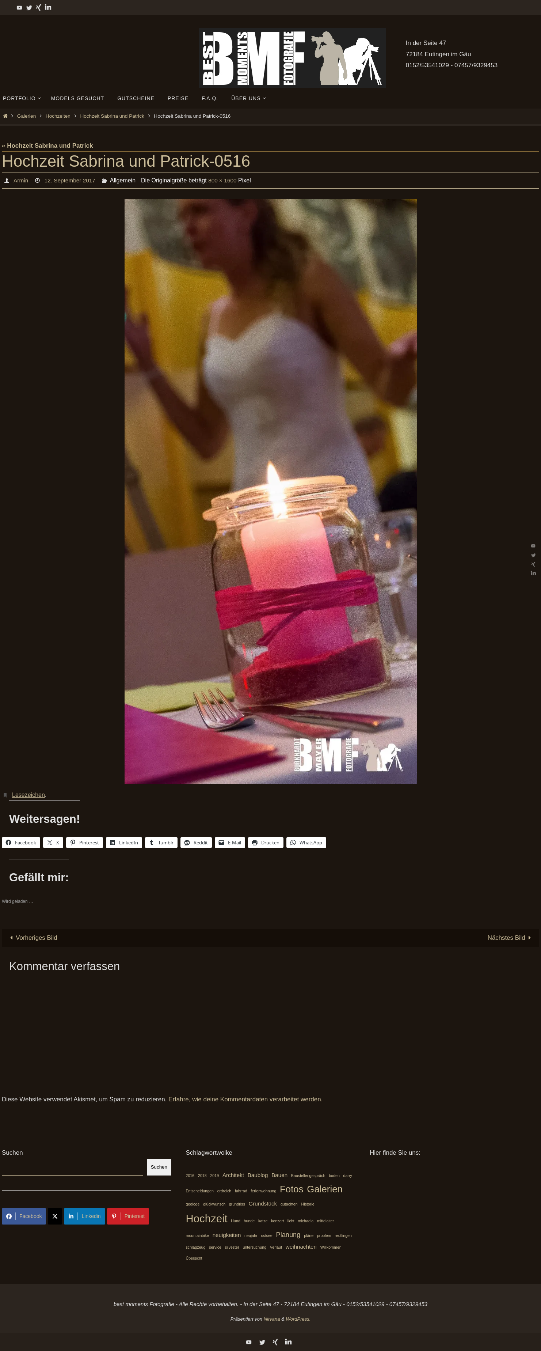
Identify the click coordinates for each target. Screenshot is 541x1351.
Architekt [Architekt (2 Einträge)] (233, 1175)
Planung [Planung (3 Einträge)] (288, 1234)
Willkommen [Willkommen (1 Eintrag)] (331, 1247)
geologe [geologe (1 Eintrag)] (193, 1204)
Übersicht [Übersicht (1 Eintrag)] (194, 1258)
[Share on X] (55, 1216)
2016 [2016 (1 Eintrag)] (190, 1175)
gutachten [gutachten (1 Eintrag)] (289, 1204)
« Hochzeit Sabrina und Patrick (47, 145)
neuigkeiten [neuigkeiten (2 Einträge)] (227, 1235)
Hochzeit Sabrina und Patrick (112, 116)
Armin (20, 180)
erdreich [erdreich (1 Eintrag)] (224, 1191)
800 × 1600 (225, 180)
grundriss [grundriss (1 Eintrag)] (237, 1204)
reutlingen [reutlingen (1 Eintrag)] (343, 1235)
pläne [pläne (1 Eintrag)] (308, 1235)
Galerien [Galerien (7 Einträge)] (325, 1189)
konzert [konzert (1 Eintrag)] (277, 1221)
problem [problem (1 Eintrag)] (324, 1235)
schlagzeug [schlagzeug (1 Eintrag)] (196, 1247)
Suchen (12, 1152)
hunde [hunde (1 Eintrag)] (249, 1221)
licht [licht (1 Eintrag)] (290, 1221)
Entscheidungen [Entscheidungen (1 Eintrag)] (200, 1191)
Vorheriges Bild (32, 937)
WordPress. (298, 1319)
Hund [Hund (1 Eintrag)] (235, 1221)
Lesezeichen (28, 795)
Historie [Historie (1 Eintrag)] (307, 1204)
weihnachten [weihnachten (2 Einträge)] (301, 1247)
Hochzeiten (58, 116)
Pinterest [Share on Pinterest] (128, 1216)
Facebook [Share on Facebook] (24, 1216)
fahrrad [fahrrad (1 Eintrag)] (241, 1191)
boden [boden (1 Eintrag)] (334, 1175)
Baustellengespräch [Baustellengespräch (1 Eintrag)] (308, 1175)
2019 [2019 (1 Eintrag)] (214, 1175)
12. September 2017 (71, 180)
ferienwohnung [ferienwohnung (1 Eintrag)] (263, 1191)
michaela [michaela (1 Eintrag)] (306, 1221)
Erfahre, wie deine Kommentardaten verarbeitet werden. (245, 1099)
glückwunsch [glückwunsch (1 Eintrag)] (214, 1204)
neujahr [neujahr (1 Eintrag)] (251, 1235)
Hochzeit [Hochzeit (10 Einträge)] (207, 1219)
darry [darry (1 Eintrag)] (347, 1175)
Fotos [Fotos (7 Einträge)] (292, 1189)
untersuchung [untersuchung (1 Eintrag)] (255, 1247)
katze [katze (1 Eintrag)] (262, 1221)
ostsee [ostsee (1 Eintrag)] (266, 1235)
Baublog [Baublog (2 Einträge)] (258, 1175)
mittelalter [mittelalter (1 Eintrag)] (325, 1221)
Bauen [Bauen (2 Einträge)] (279, 1175)
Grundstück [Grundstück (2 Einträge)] (263, 1203)
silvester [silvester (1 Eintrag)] (232, 1247)
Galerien (26, 116)
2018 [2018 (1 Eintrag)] (202, 1175)
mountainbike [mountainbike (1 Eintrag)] (197, 1235)
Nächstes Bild (510, 937)
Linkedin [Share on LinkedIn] (84, 1216)
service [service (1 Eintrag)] (215, 1247)
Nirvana (272, 1319)
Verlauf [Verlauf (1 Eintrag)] (276, 1247)
